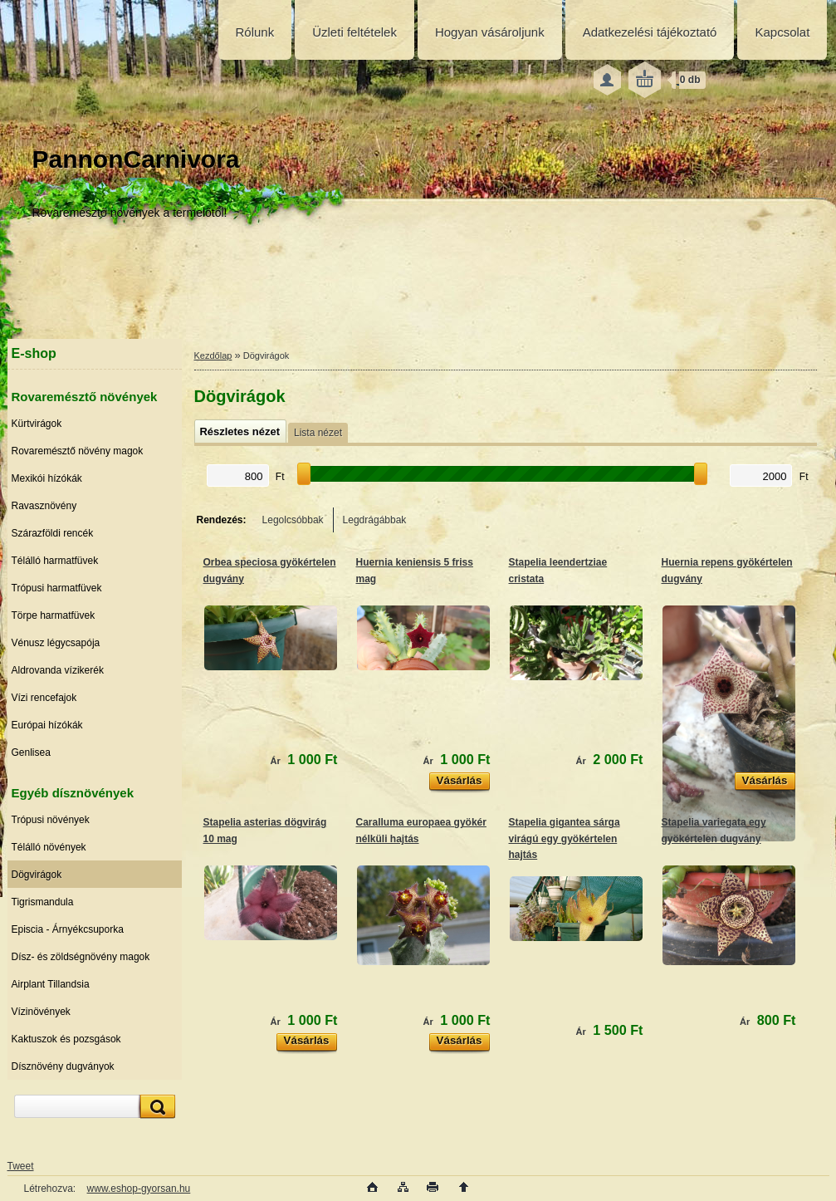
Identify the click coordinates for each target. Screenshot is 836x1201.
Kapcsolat (782, 32)
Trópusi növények (51, 820)
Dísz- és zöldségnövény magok (81, 957)
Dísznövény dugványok (63, 1066)
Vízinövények (41, 1011)
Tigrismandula (43, 902)
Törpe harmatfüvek (53, 615)
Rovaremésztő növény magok (78, 451)
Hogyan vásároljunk (490, 32)
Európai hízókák (47, 725)
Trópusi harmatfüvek (57, 588)
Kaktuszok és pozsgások (66, 1039)
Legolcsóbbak (293, 520)
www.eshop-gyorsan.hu (139, 1188)
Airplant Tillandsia (51, 984)
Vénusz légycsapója (56, 643)
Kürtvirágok (37, 423)
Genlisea (31, 752)
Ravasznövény (44, 506)
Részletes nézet (240, 431)
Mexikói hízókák (47, 478)
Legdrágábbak (375, 520)
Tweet (20, 1166)
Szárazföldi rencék (53, 533)
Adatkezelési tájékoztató (650, 32)
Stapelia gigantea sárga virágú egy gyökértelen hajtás (564, 838)
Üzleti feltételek (354, 32)
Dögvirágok (37, 874)
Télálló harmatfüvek (55, 560)
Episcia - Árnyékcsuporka (68, 929)
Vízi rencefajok (44, 697)
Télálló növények (49, 847)
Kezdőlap (213, 355)
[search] (155, 1107)
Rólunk (255, 32)
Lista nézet (318, 433)
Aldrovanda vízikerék (58, 670)
